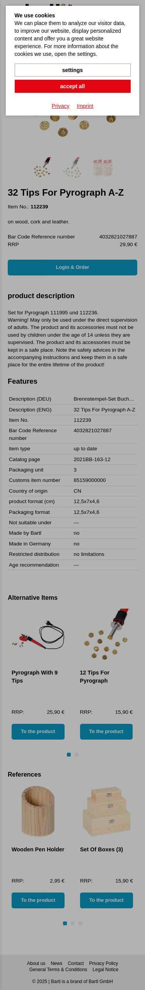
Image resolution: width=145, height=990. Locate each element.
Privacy (61, 106)
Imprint (85, 106)
